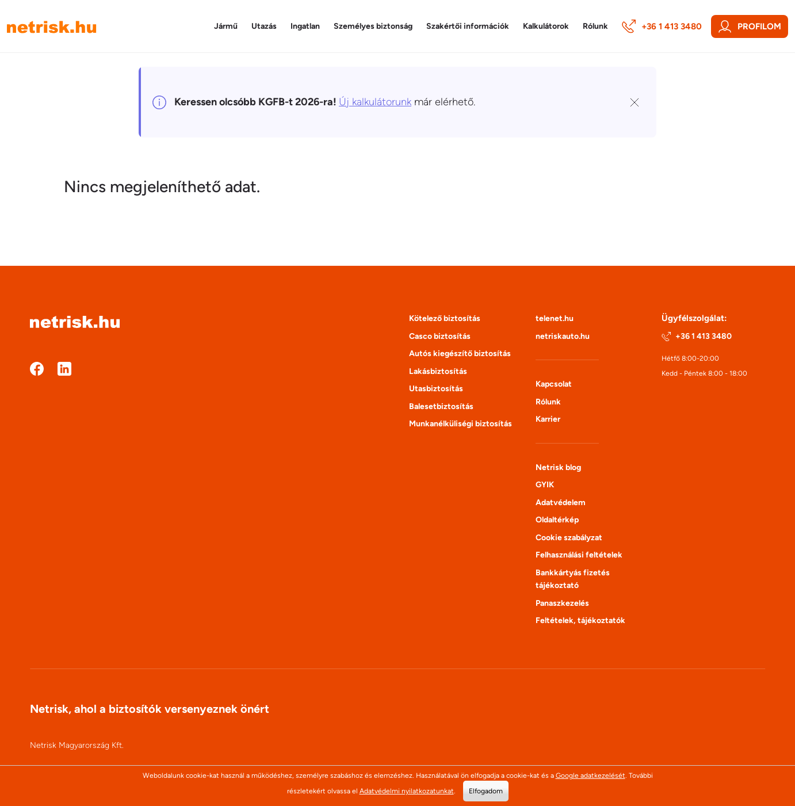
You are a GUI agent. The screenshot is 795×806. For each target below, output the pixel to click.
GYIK (545, 485)
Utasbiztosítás (436, 389)
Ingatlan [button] (305, 26)
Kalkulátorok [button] (546, 26)
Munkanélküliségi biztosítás (460, 424)
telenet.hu (555, 318)
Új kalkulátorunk (375, 102)
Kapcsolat (554, 384)
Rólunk (548, 402)
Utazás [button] (264, 26)
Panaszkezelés (562, 603)
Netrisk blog (558, 467)
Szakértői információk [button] (467, 26)
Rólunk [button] (595, 26)
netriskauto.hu (563, 336)
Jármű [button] (226, 26)
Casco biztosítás (440, 336)
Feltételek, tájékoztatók (580, 620)
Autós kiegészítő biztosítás (460, 353)
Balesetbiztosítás (441, 406)
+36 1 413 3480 (662, 26)
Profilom (749, 26)
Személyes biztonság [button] (373, 26)
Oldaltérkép (557, 520)
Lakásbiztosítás (438, 371)
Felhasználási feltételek (579, 555)
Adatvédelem (561, 502)
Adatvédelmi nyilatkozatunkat (407, 791)
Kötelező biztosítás (444, 318)
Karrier (548, 419)
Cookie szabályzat (569, 538)
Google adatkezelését (590, 775)
